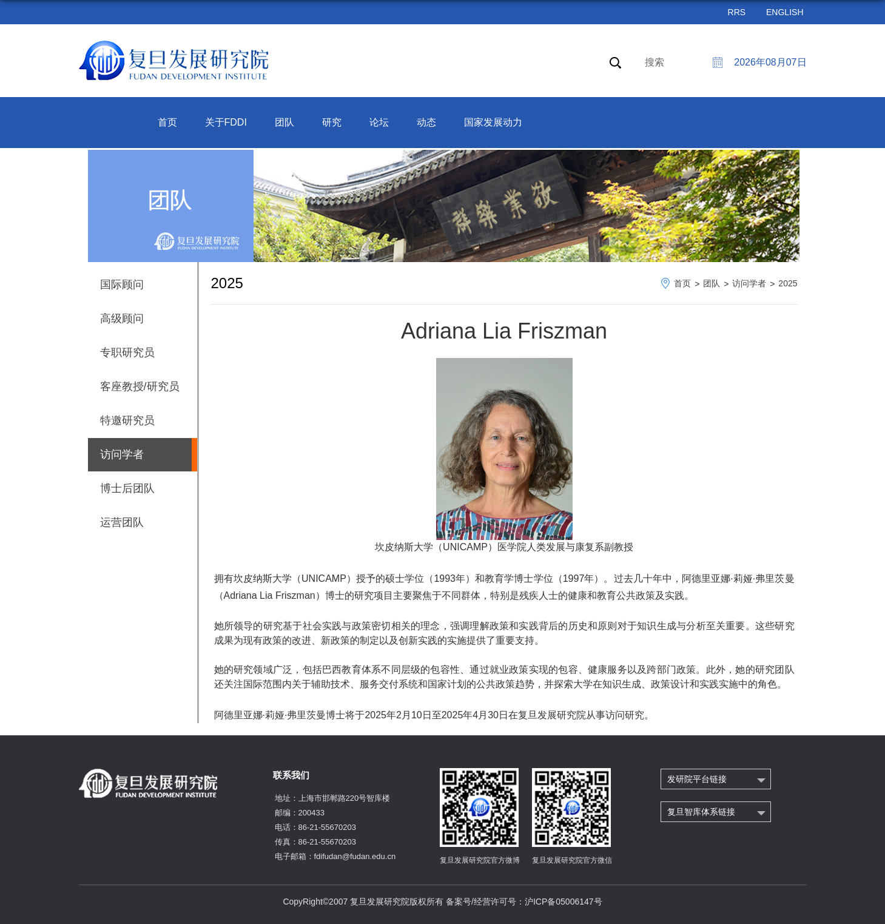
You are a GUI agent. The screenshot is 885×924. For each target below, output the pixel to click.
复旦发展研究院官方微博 (480, 860)
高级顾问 (122, 318)
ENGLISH (784, 12)
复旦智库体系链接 (701, 812)
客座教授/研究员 (140, 386)
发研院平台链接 (697, 779)
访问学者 (749, 283)
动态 (426, 122)
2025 (787, 283)
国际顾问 (122, 284)
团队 (284, 122)
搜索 (654, 62)
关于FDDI (226, 122)
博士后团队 (127, 488)
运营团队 (122, 522)
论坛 (379, 122)
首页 (167, 122)
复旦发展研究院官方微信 (572, 860)
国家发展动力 (493, 122)
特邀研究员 (127, 420)
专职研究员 (127, 352)
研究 (332, 122)
